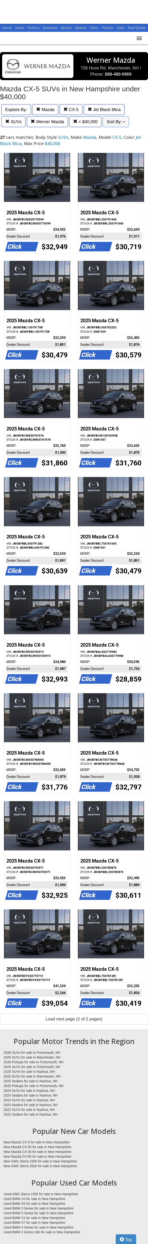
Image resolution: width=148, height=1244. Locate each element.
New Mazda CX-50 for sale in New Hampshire (38, 1147)
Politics (33, 28)
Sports (66, 28)
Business (50, 28)
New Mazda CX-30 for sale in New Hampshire (38, 1152)
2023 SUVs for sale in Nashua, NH (29, 1100)
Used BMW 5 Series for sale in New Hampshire (38, 1213)
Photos (108, 28)
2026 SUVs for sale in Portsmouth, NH (32, 1052)
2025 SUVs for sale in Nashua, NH (29, 1071)
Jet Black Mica (104, 109)
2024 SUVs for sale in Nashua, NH (29, 1091)
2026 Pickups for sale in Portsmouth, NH (33, 1062)
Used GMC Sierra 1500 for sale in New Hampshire (41, 1194)
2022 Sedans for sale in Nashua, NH (30, 1114)
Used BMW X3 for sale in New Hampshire (34, 1199)
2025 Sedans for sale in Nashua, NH (30, 1081)
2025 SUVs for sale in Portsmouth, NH (32, 1067)
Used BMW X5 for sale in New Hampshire (34, 1203)
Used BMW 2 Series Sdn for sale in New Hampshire (42, 1232)
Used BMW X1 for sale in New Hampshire (34, 1218)
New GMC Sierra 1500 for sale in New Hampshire (40, 1161)
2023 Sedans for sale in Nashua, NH (30, 1105)
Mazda (45, 109)
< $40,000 (85, 121)
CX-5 (71, 109)
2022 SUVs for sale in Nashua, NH (29, 1110)
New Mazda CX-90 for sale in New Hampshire (38, 1156)
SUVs (13, 121)
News (19, 28)
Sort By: (116, 121)
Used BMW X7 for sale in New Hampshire (34, 1222)
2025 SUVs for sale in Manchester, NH (32, 1076)
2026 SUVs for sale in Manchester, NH (32, 1057)
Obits (94, 28)
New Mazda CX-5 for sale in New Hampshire (37, 1142)
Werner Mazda (47, 121)
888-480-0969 (118, 74)
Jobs (120, 28)
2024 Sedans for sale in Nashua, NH (30, 1095)
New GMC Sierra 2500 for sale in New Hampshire (40, 1166)
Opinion (81, 28)
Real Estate (137, 28)
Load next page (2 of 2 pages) (73, 1019)
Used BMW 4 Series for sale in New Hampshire (38, 1227)
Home (7, 28)
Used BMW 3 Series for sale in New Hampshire (38, 1208)
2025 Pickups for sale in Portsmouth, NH (33, 1086)
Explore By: (16, 109)
